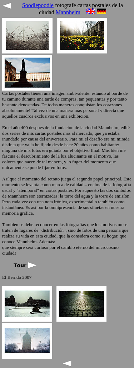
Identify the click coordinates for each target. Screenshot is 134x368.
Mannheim (68, 12)
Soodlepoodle (38, 5)
